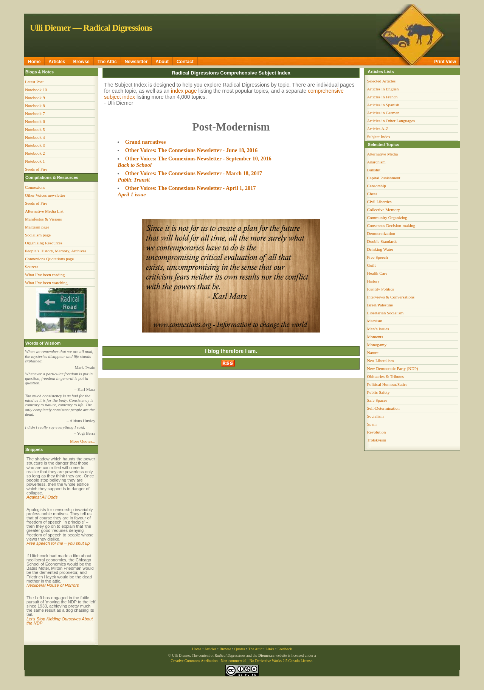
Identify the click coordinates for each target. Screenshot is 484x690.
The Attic (107, 61)
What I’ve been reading (45, 274)
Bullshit (373, 170)
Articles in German (383, 112)
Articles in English (383, 89)
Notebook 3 (35, 145)
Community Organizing (387, 217)
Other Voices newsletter (45, 195)
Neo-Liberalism (380, 360)
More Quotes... (82, 441)
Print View (445, 61)
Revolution (376, 432)
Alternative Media (382, 154)
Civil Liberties (379, 201)
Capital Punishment (383, 178)
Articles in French (382, 97)
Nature (373, 352)
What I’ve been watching (46, 282)
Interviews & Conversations (391, 297)
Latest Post (34, 81)
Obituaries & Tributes (385, 376)
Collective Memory (383, 209)
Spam (372, 424)
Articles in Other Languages (391, 120)
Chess (372, 193)
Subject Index (379, 136)
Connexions (35, 187)
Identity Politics (380, 289)
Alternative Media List (44, 211)
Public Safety (378, 392)
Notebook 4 (35, 137)
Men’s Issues (378, 328)
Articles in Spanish (383, 105)
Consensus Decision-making (391, 225)
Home (34, 61)
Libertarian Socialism (385, 313)
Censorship (376, 185)
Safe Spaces (377, 400)
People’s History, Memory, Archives (55, 251)
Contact (185, 61)
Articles (56, 61)
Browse (81, 61)
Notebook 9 (35, 97)
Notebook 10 (36, 89)
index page (184, 91)
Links (269, 649)
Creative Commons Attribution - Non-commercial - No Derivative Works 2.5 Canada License (241, 661)
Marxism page (37, 227)
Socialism (375, 416)
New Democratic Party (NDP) (392, 368)
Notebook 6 (35, 121)
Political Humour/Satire (387, 384)
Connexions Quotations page (49, 258)
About (162, 61)
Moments (375, 336)
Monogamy (377, 344)
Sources (31, 266)
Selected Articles (381, 81)
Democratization (381, 233)
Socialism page (38, 235)
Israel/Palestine (380, 305)
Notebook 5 (35, 129)
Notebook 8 (35, 105)
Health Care (377, 273)
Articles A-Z (377, 128)
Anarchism (376, 162)
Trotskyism (376, 440)
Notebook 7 (35, 113)
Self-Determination (383, 408)
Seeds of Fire (36, 169)
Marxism (374, 321)
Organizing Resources (43, 243)
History (373, 281)
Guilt (371, 265)
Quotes (239, 649)
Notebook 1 (35, 161)
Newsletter (136, 61)
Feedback (285, 649)
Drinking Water (380, 249)
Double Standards (382, 241)
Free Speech (377, 257)
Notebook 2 (35, 153)
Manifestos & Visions (43, 219)
